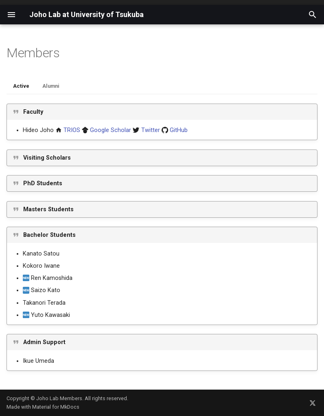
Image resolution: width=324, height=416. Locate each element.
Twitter (150, 130)
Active (21, 86)
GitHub (179, 130)
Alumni (50, 86)
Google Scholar (110, 130)
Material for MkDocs (55, 407)
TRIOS (71, 130)
